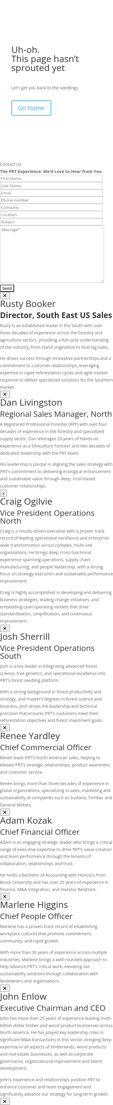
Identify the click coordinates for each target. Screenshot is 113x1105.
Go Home (31, 108)
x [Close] (3, 493)
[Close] (5, 295)
